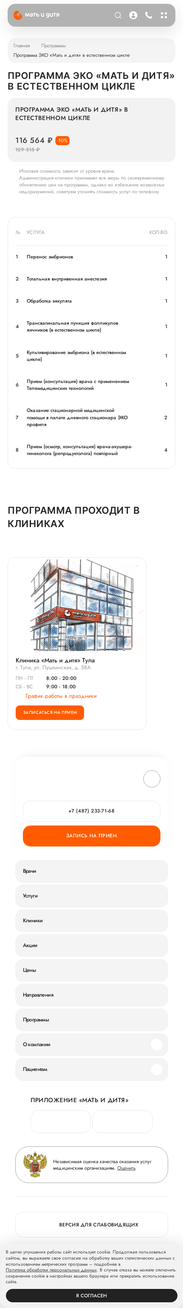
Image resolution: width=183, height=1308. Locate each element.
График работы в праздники (56, 696)
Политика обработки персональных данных (51, 1270)
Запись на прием (91, 835)
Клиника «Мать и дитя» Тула (55, 660)
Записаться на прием (50, 712)
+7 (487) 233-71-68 (91, 810)
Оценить (126, 1168)
